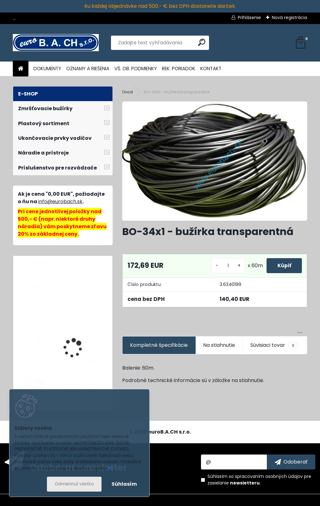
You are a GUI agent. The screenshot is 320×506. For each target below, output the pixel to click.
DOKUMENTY (47, 68)
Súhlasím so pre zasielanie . (259, 479)
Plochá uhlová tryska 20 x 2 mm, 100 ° (80, 333)
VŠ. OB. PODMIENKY (135, 68)
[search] (201, 42)
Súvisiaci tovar (274, 345)
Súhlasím (124, 484)
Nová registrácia (289, 17)
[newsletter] (291, 462)
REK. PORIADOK (178, 68)
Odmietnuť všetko (74, 484)
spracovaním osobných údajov (269, 476)
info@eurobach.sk (60, 201)
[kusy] (224, 265)
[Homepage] (20, 69)
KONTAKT (211, 68)
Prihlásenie (249, 17)
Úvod (127, 92)
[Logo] (56, 42)
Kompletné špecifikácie (159, 345)
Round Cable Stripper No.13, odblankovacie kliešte (77, 291)
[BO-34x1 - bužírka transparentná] (214, 160)
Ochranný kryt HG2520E (80, 384)
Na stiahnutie (219, 345)
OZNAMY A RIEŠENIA (87, 68)
